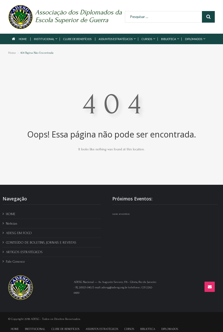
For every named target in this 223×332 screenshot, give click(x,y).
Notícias (11, 223)
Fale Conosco (15, 261)
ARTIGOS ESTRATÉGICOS (24, 252)
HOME (23, 39)
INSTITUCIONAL (44, 39)
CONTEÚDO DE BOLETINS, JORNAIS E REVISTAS (41, 242)
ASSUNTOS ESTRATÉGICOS (116, 39)
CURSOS (147, 39)
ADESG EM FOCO (19, 233)
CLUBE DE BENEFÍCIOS (77, 39)
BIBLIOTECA (168, 39)
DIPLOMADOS (193, 39)
